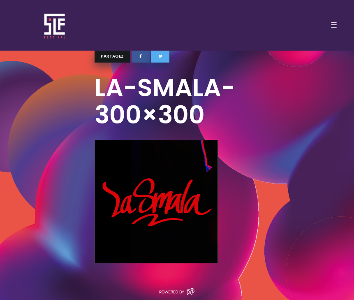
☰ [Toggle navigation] (334, 25)
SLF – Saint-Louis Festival (54, 25)
